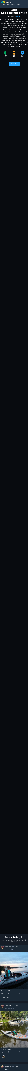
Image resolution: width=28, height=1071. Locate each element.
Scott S (8, 1056)
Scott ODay (8, 946)
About (18, 4)
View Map (14, 63)
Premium (13, 4)
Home (4, 4)
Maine (18, 16)
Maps (8, 4)
